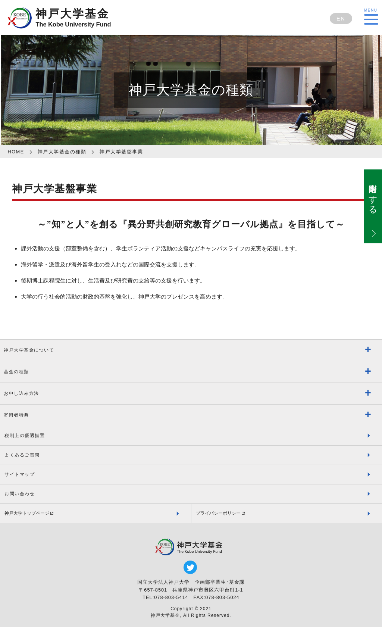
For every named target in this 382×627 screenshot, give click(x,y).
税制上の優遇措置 (24, 435)
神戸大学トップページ (26, 513)
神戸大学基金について (29, 350)
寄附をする (373, 193)
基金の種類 (16, 371)
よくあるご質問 (22, 455)
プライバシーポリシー (218, 513)
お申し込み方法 (21, 393)
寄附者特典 (16, 415)
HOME (15, 152)
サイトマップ (19, 474)
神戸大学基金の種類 (62, 152)
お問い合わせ (19, 493)
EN (340, 18)
